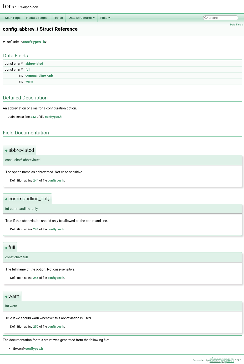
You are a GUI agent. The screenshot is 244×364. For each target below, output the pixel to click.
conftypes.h (34, 42)
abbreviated (34, 63)
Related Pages (36, 18)
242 (33, 116)
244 (35, 180)
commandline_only (39, 75)
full (27, 69)
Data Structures (82, 18)
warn (29, 81)
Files (105, 18)
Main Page (12, 18)
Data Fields (236, 24)
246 (35, 278)
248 (35, 229)
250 (35, 326)
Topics (58, 18)
